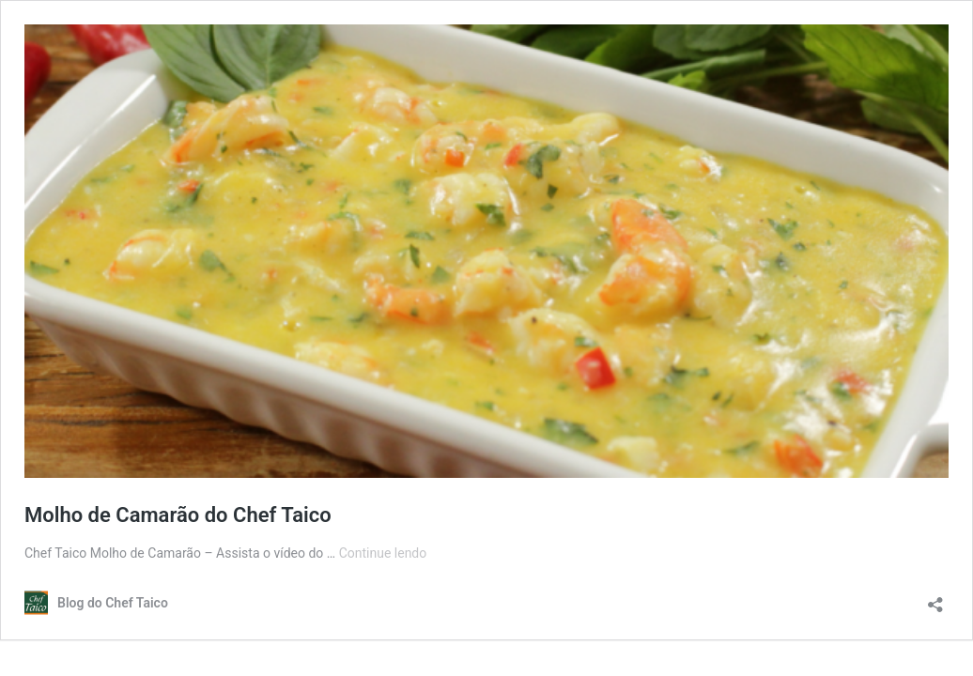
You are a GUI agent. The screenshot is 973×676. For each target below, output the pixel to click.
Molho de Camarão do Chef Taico (178, 515)
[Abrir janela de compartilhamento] (935, 598)
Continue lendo (383, 553)
